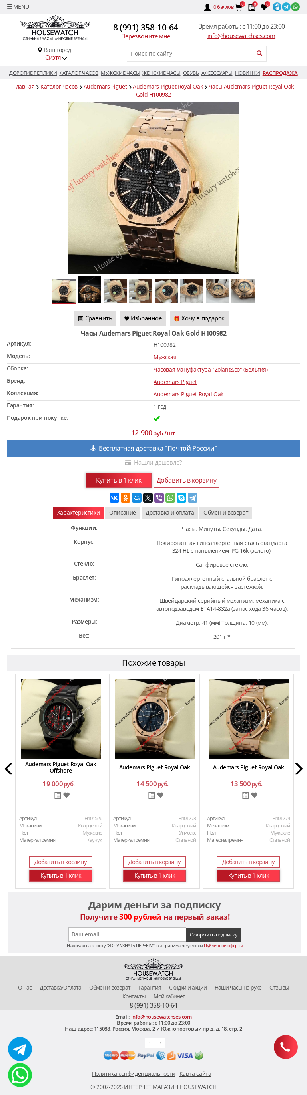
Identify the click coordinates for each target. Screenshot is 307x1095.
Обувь (191, 72)
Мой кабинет (169, 996)
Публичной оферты (223, 945)
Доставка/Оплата (60, 987)
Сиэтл (53, 57)
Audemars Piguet (175, 382)
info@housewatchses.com (241, 36)
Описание (122, 512)
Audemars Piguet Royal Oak (188, 394)
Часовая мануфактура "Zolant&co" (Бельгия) (211, 369)
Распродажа (280, 72)
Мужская (165, 357)
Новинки (247, 72)
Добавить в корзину (187, 480)
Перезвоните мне (145, 36)
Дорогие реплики (33, 72)
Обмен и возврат (225, 512)
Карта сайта (195, 1073)
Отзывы (279, 987)
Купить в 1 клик (119, 480)
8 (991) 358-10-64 (145, 27)
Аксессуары (217, 72)
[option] (60, 782)
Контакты (134, 996)
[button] (9, 770)
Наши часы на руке (238, 987)
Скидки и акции (188, 987)
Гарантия (149, 987)
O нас (25, 987)
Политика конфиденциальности (133, 1073)
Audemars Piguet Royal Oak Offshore (60, 767)
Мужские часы (120, 72)
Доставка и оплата (170, 512)
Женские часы (161, 72)
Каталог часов (78, 72)
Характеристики (78, 512)
